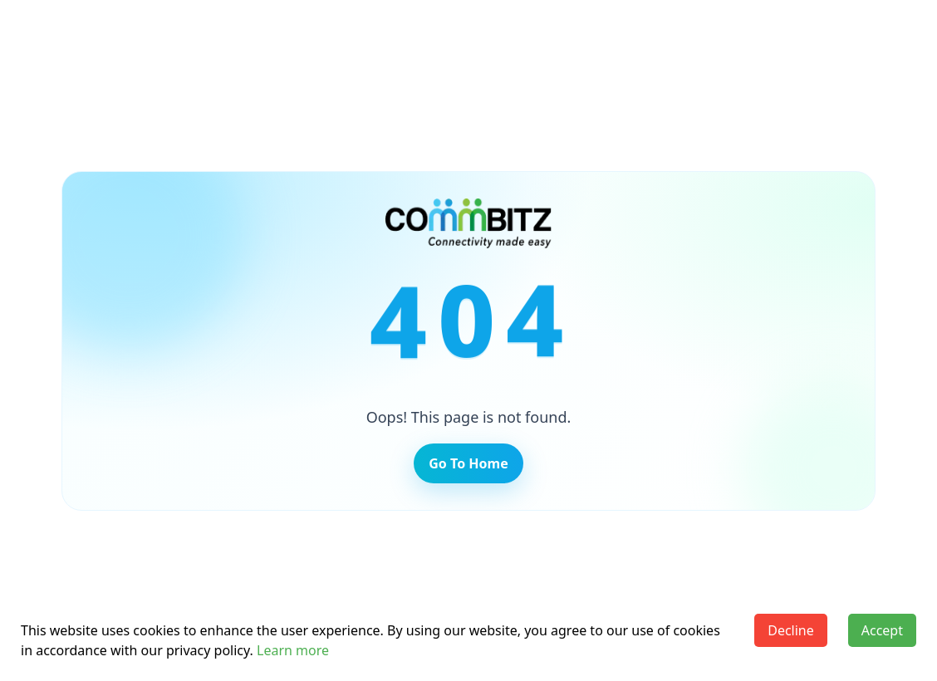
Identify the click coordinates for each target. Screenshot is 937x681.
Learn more (293, 650)
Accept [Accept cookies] (882, 630)
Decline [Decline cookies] (791, 630)
